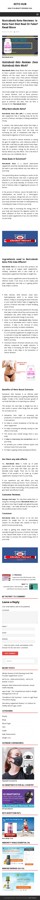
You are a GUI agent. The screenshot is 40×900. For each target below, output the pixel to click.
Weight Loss (6, 738)
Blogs (4, 720)
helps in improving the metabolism (19, 439)
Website (5, 639)
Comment (5, 610)
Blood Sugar (6, 723)
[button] (37, 14)
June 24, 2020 (8, 32)
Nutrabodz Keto (25, 320)
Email (4, 633)
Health (4, 731)
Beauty (4, 716)
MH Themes (32, 898)
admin (17, 32)
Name (4, 626)
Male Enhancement (8, 734)
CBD (3, 727)
